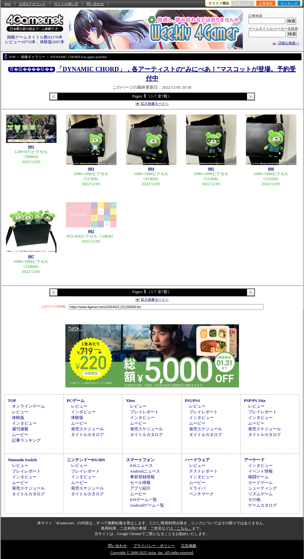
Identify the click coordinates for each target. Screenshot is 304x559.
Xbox (130, 400)
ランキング (289, 3)
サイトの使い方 (66, 4)
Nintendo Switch (22, 459)
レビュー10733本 (20, 41)
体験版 (18, 417)
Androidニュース (145, 471)
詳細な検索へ (288, 43)
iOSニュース (141, 465)
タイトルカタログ (87, 434)
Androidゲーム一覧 (147, 505)
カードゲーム (260, 482)
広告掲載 (188, 546)
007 (31, 256)
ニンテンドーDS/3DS (86, 459)
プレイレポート (144, 411)
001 (31, 146)
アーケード (254, 459)
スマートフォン (140, 459)
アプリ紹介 (140, 488)
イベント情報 (260, 471)
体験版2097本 (52, 41)
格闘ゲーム (258, 476)
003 (91, 168)
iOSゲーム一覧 (143, 499)
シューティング (262, 488)
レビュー (20, 411)
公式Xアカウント (32, 4)
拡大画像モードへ (155, 103)
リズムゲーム (260, 493)
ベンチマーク (201, 493)
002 (91, 231)
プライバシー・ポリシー (154, 546)
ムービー (20, 434)
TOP (12, 400)
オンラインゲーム (28, 406)
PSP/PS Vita (254, 400)
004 (151, 168)
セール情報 (140, 482)
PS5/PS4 (192, 400)
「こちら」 (182, 528)
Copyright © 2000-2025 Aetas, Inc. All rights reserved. (152, 552)
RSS (8, 4)
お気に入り (242, 3)
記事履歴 (266, 3)
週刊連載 (20, 429)
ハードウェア (197, 459)
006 (271, 168)
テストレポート (203, 471)
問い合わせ (95, 4)
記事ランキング (26, 440)
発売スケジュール (87, 429)
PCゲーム (76, 400)
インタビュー (24, 423)
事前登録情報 (142, 476)
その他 (254, 499)
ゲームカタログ (262, 505)
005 (211, 168)
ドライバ (197, 488)
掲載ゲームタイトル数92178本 (35, 37)
